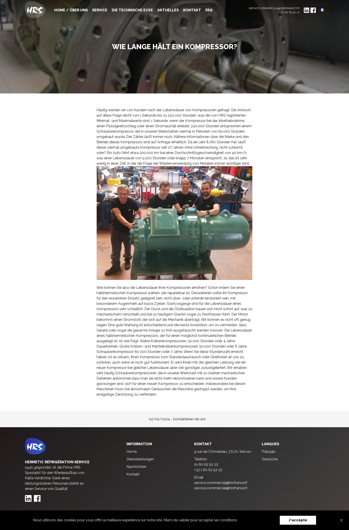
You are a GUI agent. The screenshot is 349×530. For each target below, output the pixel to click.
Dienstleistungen (140, 459)
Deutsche (270, 459)
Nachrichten (136, 467)
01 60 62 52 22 (206, 464)
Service (99, 10)
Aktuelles (168, 10)
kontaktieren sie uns (189, 419)
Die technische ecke (132, 10)
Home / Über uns (71, 10)
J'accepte (298, 520)
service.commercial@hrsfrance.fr (274, 8)
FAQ (209, 10)
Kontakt (192, 10)
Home (131, 451)
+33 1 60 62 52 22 (289, 12)
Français (268, 451)
